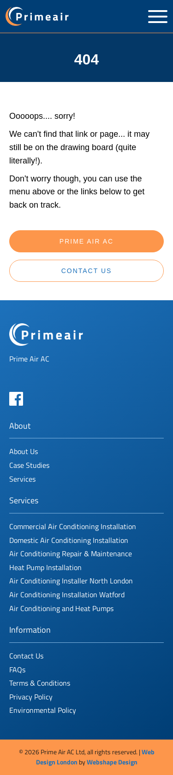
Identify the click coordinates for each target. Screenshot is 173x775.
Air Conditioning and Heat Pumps (61, 608)
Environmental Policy (42, 710)
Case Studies (29, 465)
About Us (23, 451)
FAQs (17, 669)
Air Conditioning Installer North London (71, 580)
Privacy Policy (31, 696)
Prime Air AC (86, 241)
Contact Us (86, 270)
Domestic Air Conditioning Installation (68, 540)
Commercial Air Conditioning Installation (72, 526)
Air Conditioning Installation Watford (67, 594)
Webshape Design (112, 762)
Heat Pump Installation (45, 567)
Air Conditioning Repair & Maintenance (70, 553)
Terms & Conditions (39, 682)
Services (22, 478)
